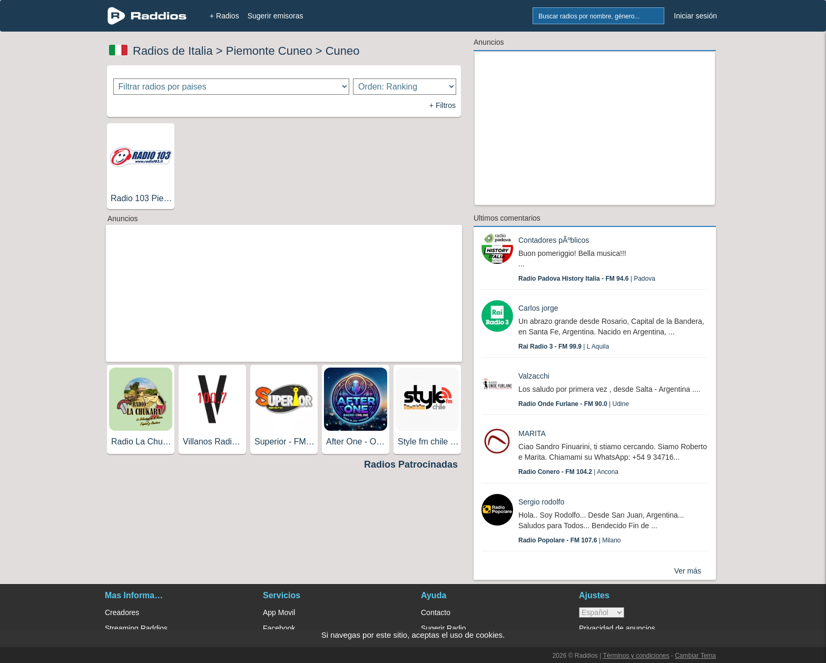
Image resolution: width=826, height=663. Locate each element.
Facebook (279, 628)
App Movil (279, 612)
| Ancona (568, 472)
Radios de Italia (173, 50)
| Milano (569, 540)
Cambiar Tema (695, 655)
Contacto (435, 612)
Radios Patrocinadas (411, 464)
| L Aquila (563, 346)
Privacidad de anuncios (617, 628)
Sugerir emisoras (275, 16)
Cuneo (343, 50)
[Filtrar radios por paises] (231, 86)
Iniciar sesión (695, 16)
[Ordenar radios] (404, 86)
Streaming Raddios (136, 628)
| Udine (573, 404)
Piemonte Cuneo (269, 50)
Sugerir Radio (443, 628)
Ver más (687, 571)
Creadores (122, 612)
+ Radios (224, 16)
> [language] (601, 612)
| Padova (586, 278)
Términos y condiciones (636, 655)
